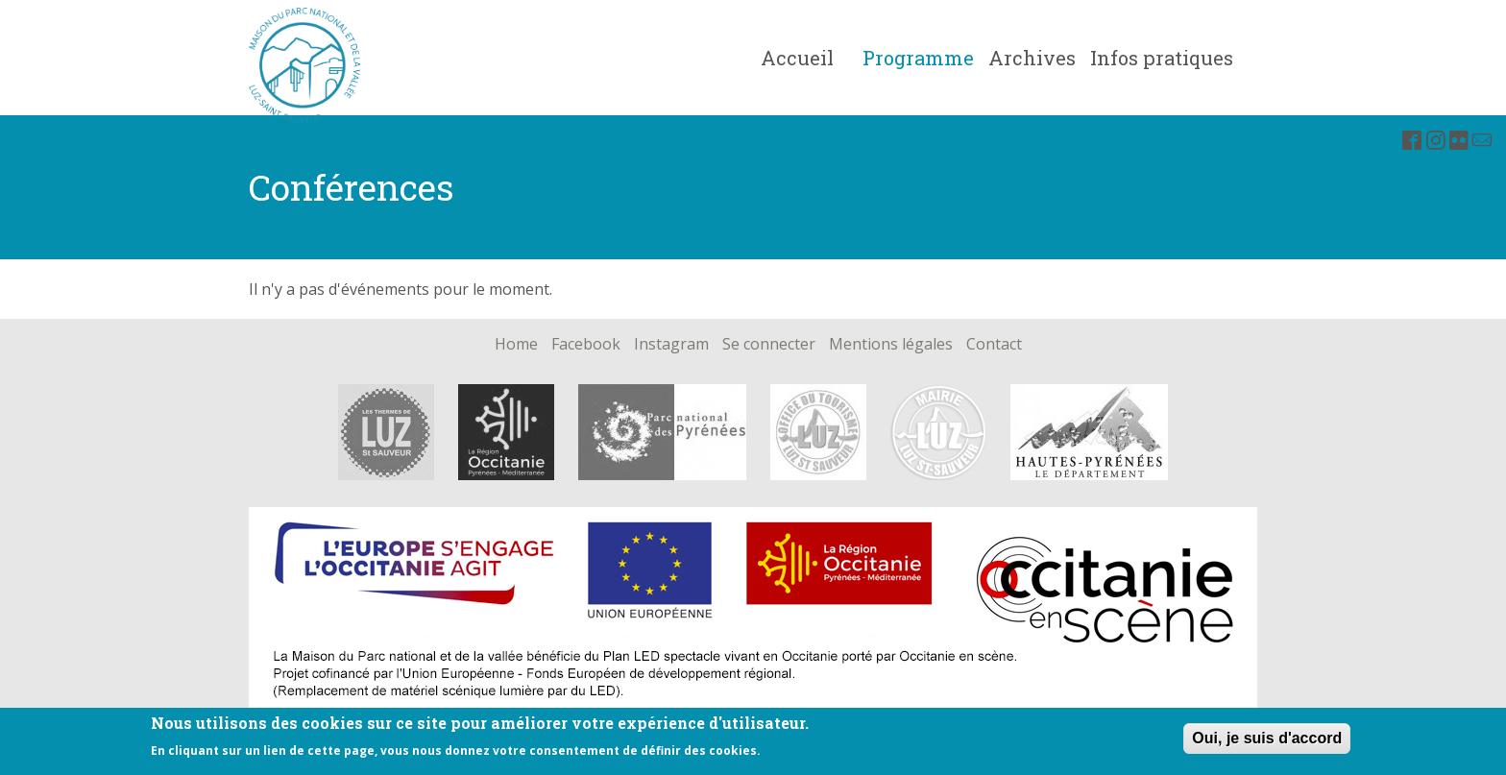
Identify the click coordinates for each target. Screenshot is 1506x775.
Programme (918, 57)
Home (516, 344)
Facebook (585, 344)
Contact (994, 344)
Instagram (671, 344)
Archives (1032, 57)
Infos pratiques (1161, 57)
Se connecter (768, 344)
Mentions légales (891, 344)
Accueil (797, 57)
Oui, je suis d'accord (1267, 742)
